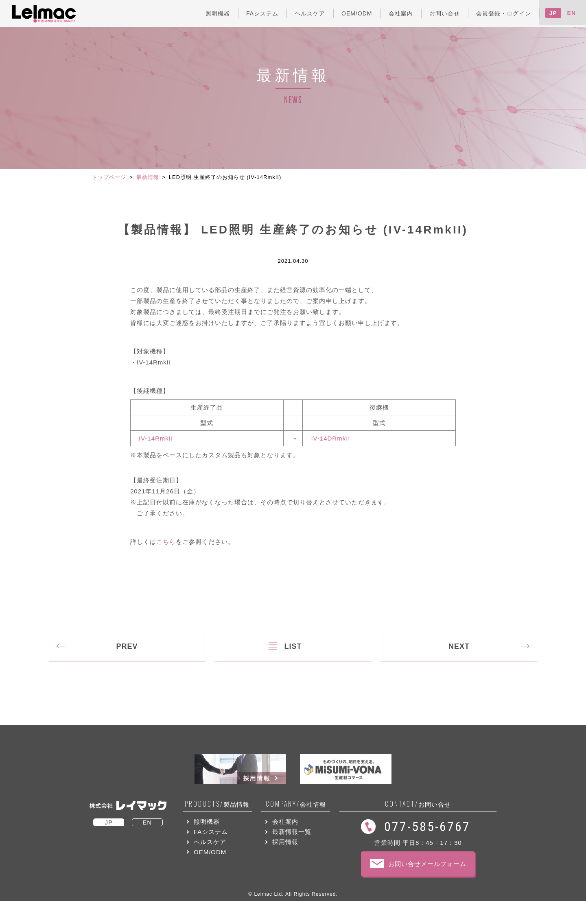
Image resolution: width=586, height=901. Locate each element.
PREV (127, 646)
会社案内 (285, 821)
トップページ (109, 177)
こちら (166, 541)
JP (553, 13)
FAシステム (211, 831)
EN (571, 13)
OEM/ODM (210, 852)
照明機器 (207, 821)
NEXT (459, 646)
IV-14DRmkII (330, 438)
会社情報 (296, 804)
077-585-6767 (427, 826)
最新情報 (147, 177)
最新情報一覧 (291, 831)
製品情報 (217, 804)
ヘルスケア (210, 841)
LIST (293, 646)
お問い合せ (418, 804)
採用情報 (285, 841)
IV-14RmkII (156, 438)
